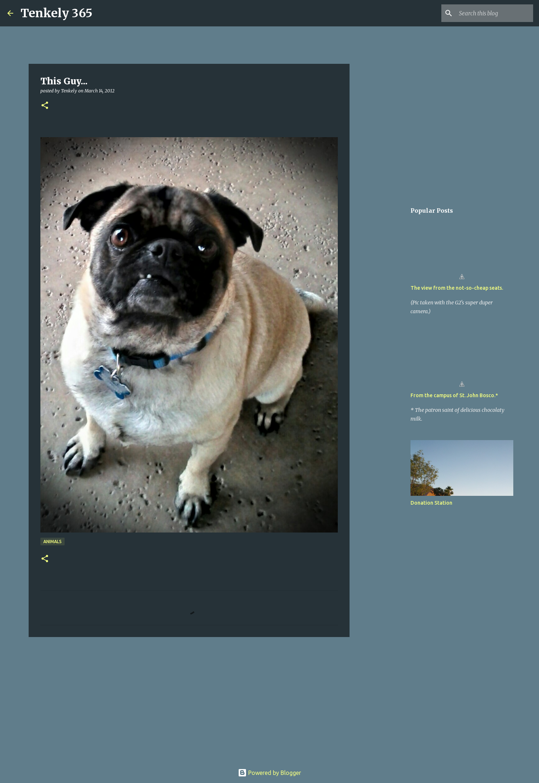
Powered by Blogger (269, 772)
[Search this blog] (494, 13)
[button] (44, 106)
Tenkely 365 (57, 13)
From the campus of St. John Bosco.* (454, 395)
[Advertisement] (189, 699)
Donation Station (431, 503)
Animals (52, 541)
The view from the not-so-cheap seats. (456, 288)
